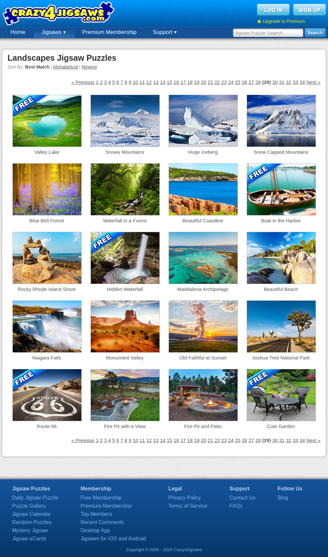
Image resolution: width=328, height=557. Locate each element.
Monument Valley (125, 357)
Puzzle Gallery (29, 506)
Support (165, 32)
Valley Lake (46, 152)
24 (231, 82)
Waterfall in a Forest (125, 220)
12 (149, 82)
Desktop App (95, 530)
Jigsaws (53, 32)
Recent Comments (102, 522)
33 (295, 82)
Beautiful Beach (281, 289)
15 (169, 82)
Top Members (96, 514)
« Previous (82, 82)
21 (210, 82)
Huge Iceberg (203, 152)
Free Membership (100, 498)
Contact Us (242, 498)
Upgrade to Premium (284, 21)
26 (244, 82)
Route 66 (47, 426)
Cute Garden (281, 426)
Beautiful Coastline (202, 220)
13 (156, 82)
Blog (283, 498)
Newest (89, 67)
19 (197, 82)
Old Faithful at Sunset (202, 357)
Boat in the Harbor (281, 220)
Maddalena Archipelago (203, 289)
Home (17, 32)
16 (176, 82)
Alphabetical (65, 67)
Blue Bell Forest (46, 220)
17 (183, 82)
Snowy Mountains (125, 152)
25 (237, 82)
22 (217, 82)
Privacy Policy (184, 498)
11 (142, 82)
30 (275, 82)
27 (251, 82)
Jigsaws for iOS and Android (113, 538)
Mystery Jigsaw (30, 530)
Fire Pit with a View (124, 426)
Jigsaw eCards (29, 538)
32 (288, 82)
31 (282, 82)
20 (203, 82)
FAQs (236, 506)
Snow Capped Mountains (281, 152)
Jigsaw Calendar (31, 514)
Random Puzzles (32, 522)
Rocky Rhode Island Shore (47, 289)
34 (302, 82)
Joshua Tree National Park (281, 357)
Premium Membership (109, 32)
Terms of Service (187, 506)
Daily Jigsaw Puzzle (35, 498)
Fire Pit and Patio (202, 426)
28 (258, 82)
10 (135, 82)
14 (163, 82)
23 (224, 82)
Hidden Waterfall (125, 289)
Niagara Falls (46, 357)
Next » (313, 82)
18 (190, 82)
